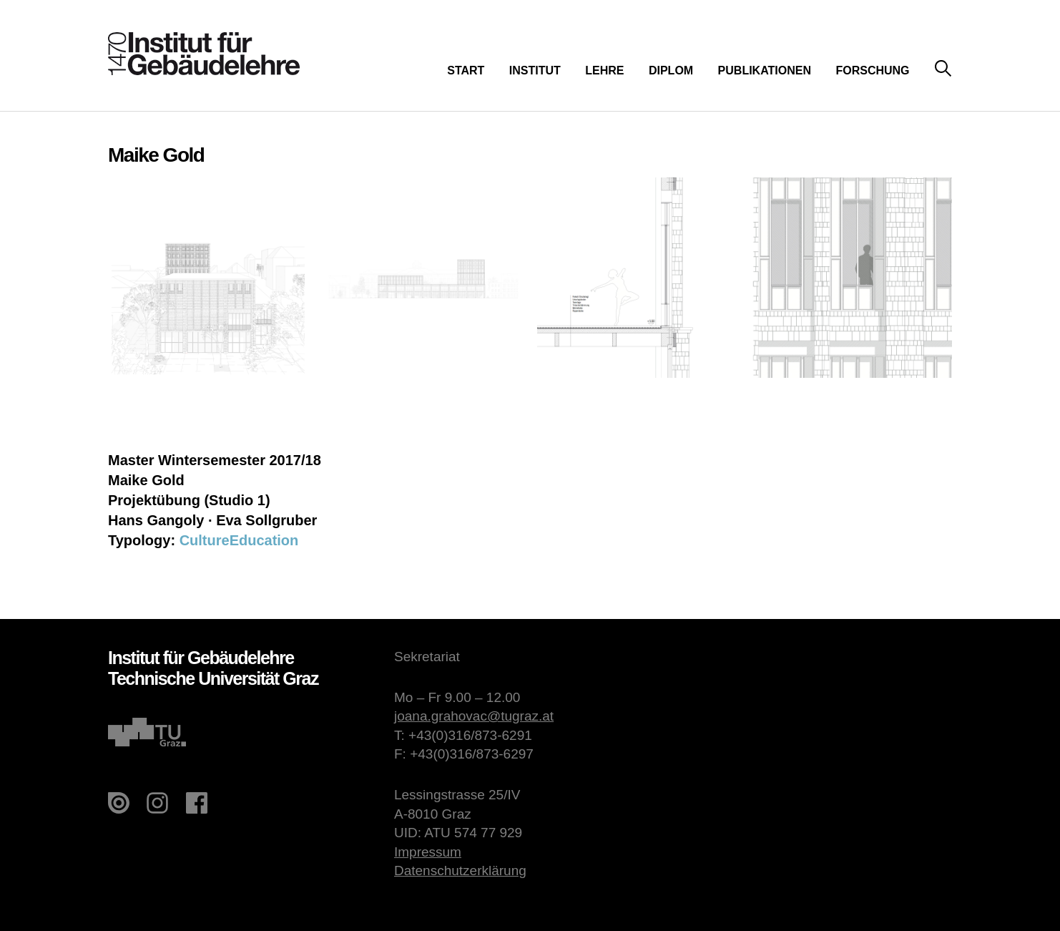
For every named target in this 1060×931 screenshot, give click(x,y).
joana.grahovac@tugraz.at (474, 715)
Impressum (427, 851)
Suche (943, 69)
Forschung (872, 70)
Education (264, 540)
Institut (535, 70)
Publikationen (764, 70)
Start (465, 70)
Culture (205, 540)
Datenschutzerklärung (460, 870)
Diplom (671, 70)
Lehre (604, 70)
